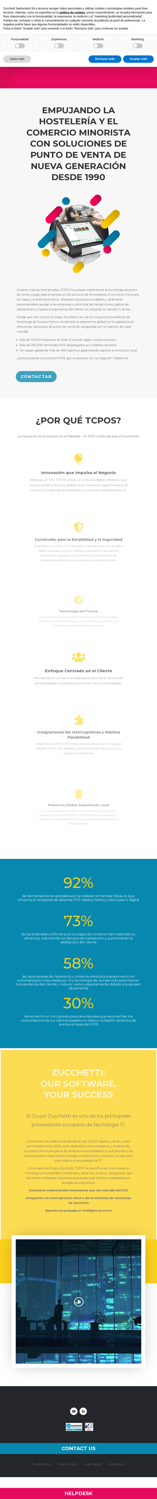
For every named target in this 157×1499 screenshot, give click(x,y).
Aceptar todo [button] (138, 59)
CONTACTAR (36, 376)
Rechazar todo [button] (105, 59)
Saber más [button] (17, 59)
